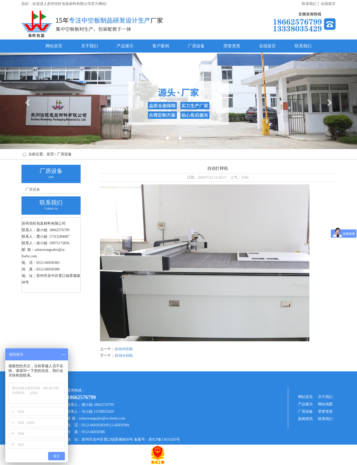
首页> (51, 154)
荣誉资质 (232, 46)
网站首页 (54, 46)
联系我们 (303, 46)
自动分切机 (124, 356)
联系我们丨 (311, 4)
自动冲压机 (124, 349)
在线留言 (328, 4)
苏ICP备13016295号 (164, 439)
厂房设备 (196, 46)
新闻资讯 (305, 419)
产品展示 (125, 46)
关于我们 (89, 46)
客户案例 (160, 46)
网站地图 (325, 404)
